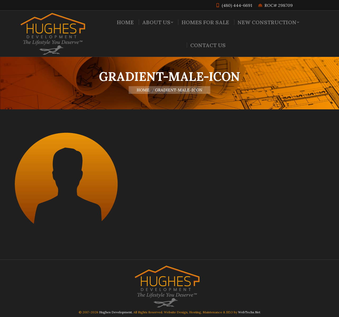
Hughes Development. (116, 312)
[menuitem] (125, 22)
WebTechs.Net (249, 312)
